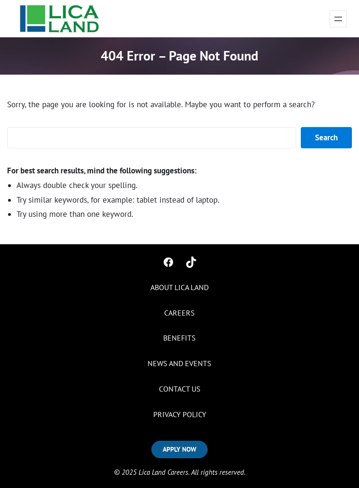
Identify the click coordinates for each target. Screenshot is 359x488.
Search (326, 137)
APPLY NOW (179, 449)
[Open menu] (338, 18)
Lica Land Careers (163, 472)
